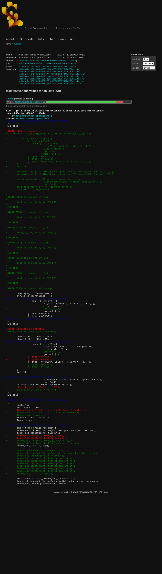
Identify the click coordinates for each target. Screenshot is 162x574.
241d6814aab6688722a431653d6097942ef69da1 (42, 60)
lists (41, 39)
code (30, 39)
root (13, 43)
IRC (72, 39)
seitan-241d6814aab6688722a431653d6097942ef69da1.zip (49, 87)
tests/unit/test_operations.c (28, 106)
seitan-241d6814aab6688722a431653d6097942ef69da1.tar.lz (51, 79)
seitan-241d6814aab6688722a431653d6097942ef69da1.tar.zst (52, 85)
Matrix (63, 39)
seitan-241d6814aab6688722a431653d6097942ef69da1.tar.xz (51, 82)
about (10, 39)
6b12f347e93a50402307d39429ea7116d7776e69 (42, 64)
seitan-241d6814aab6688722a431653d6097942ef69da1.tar (49, 70)
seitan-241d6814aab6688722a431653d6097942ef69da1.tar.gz (51, 73)
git (20, 39)
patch (73, 60)
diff (72, 67)
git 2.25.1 (78, 572)
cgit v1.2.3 (69, 572)
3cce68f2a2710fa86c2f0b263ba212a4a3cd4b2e (42, 67)
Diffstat (10, 103)
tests (18, 43)
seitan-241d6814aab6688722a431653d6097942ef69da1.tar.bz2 (52, 76)
